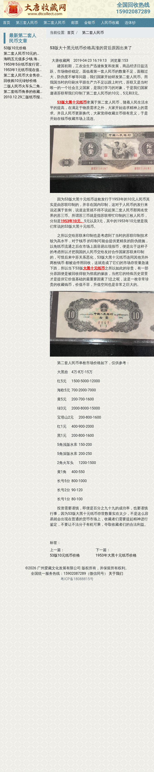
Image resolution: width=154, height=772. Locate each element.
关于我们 (116, 573)
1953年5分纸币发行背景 (23, 64)
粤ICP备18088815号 (77, 579)
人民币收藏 (110, 22)
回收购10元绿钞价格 (20, 81)
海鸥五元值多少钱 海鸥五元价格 (29, 59)
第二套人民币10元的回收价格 (27, 53)
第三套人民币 (27, 22)
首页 (6, 22)
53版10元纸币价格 (65, 555)
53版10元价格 (15, 48)
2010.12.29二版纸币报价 (24, 97)
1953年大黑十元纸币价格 (116, 555)
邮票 (74, 22)
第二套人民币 (54, 22)
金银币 (89, 22)
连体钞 (130, 22)
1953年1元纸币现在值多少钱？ (29, 70)
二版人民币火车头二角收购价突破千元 (34, 86)
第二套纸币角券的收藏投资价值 (29, 91)
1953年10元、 (72, 221)
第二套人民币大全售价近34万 (27, 75)
